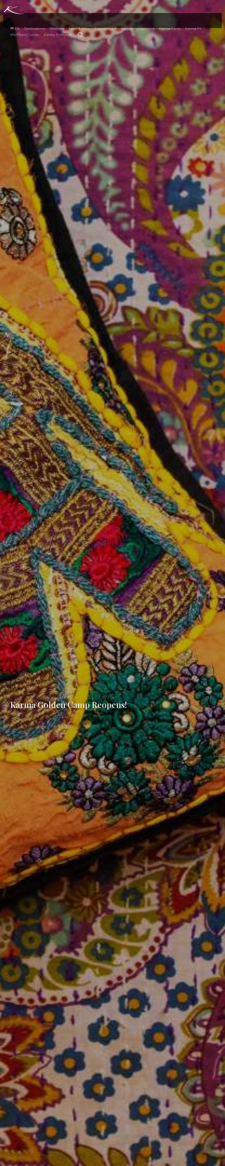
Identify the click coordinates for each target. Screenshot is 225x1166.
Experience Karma (107, 17)
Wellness (54, 17)
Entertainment (139, 17)
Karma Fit (190, 17)
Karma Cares (167, 17)
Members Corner (22, 23)
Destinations (32, 17)
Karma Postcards (55, 23)
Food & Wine (76, 17)
